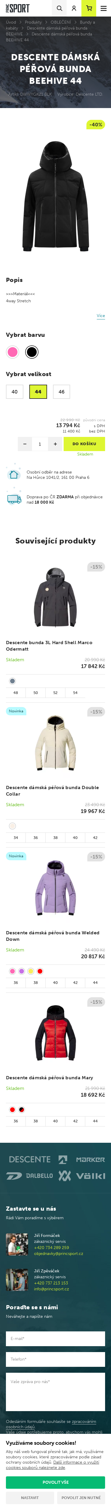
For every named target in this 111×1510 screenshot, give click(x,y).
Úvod (11, 22)
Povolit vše (56, 1482)
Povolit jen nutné (81, 1498)
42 (95, 837)
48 (15, 692)
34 (16, 837)
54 (75, 692)
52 (55, 692)
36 (35, 837)
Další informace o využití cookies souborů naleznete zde (52, 1465)
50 (35, 692)
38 (55, 837)
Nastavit (30, 1498)
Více (101, 315)
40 (75, 837)
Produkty (33, 22)
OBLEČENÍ (61, 22)
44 (95, 982)
